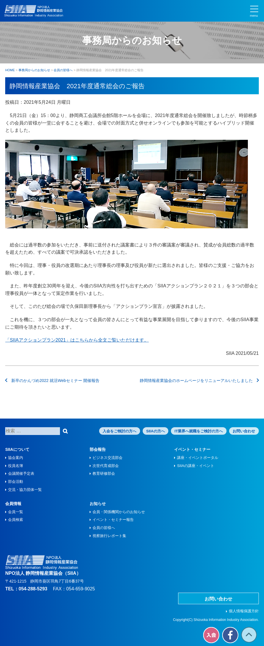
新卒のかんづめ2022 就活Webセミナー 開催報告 (52, 380)
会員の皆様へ (104, 528)
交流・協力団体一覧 (25, 489)
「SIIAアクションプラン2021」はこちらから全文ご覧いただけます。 (77, 340)
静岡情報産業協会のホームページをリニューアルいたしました (199, 380)
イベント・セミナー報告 (113, 519)
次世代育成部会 (106, 466)
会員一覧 (15, 512)
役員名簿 (15, 466)
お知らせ (98, 503)
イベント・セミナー (192, 449)
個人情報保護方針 (244, 611)
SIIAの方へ (155, 431)
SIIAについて (17, 449)
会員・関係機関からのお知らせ (119, 512)
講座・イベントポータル (197, 457)
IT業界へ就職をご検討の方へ (199, 431)
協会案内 (15, 457)
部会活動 (15, 481)
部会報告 (98, 449)
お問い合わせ (244, 431)
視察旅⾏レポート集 (109, 536)
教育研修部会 (104, 473)
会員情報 (13, 503)
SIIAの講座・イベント (195, 466)
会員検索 (15, 519)
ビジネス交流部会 (107, 457)
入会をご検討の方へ (119, 431)
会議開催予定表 (21, 473)
